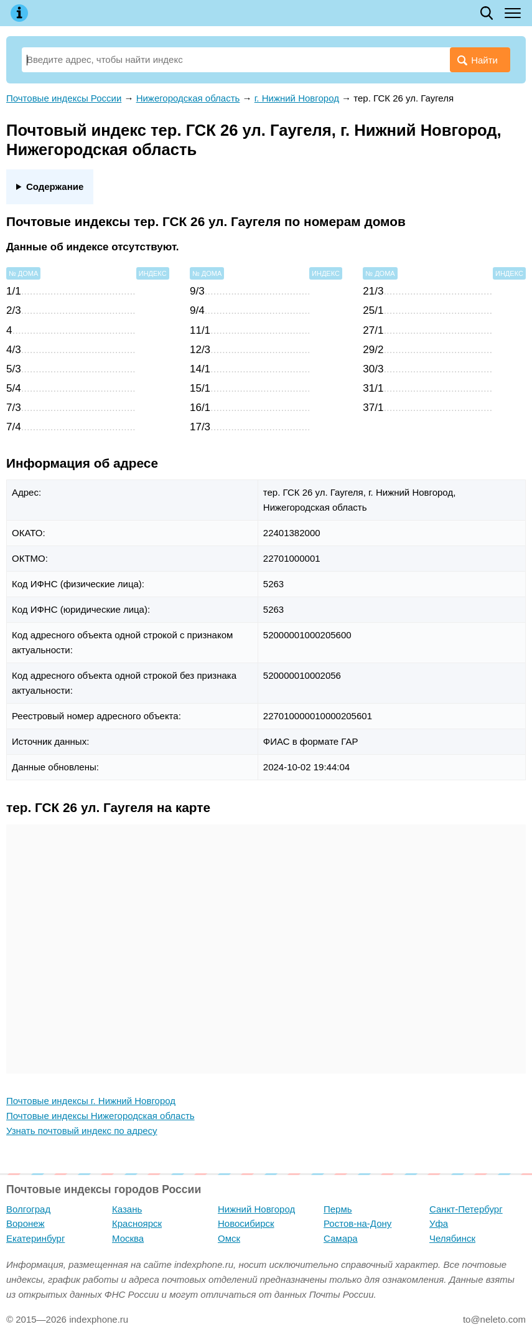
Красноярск (137, 1223)
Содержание (54, 186)
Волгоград (28, 1209)
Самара (341, 1238)
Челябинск (452, 1238)
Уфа (438, 1223)
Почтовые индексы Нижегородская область (100, 1115)
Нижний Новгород (256, 1209)
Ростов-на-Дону (357, 1223)
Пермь (338, 1209)
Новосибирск (246, 1223)
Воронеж (25, 1223)
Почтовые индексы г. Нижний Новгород (90, 1100)
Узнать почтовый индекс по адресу (81, 1130)
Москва (128, 1238)
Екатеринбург (35, 1238)
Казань (127, 1209)
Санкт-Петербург (466, 1209)
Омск (229, 1238)
